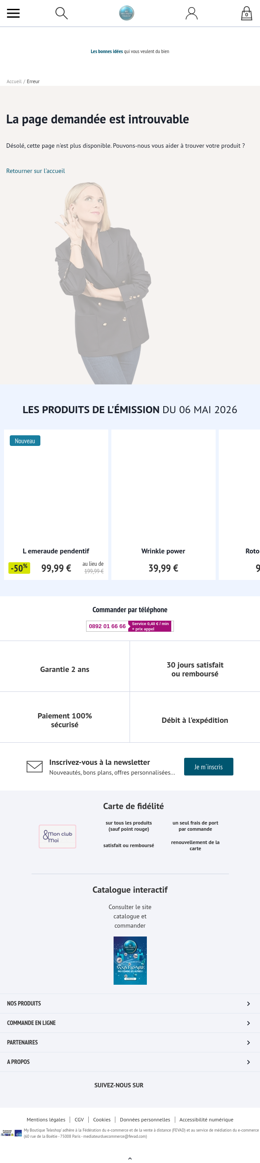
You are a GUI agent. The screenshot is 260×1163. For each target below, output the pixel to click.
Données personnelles (145, 1119)
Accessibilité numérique (206, 1119)
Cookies (101, 1119)
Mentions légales (46, 1119)
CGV (79, 1119)
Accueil (14, 81)
